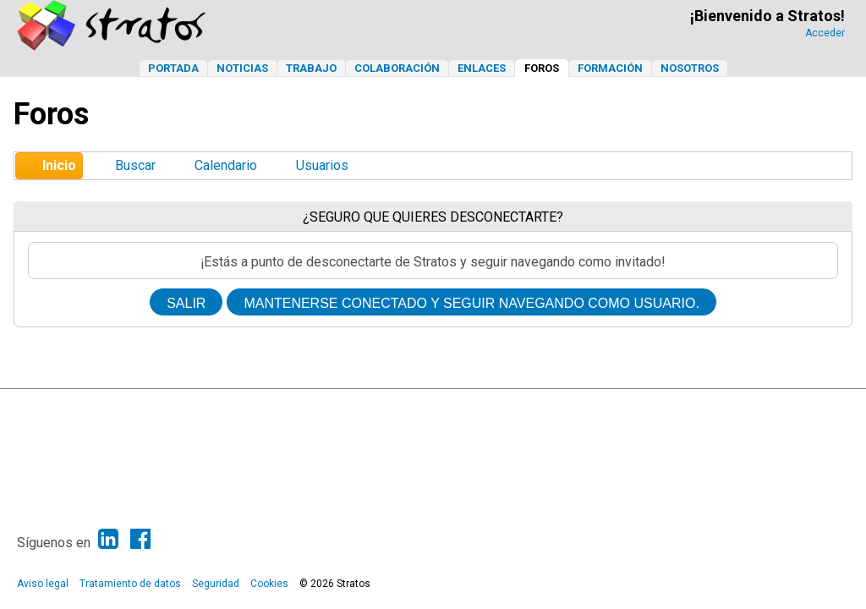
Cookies (269, 584)
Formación (610, 68)
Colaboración (397, 68)
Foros (541, 68)
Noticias (242, 68)
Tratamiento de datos (130, 584)
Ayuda (755, 406)
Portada (173, 68)
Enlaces (482, 68)
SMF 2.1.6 (321, 406)
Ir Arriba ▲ (799, 406)
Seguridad (215, 584)
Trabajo (311, 68)
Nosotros (689, 68)
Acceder (825, 33)
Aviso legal (43, 584)
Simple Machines (448, 406)
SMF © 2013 (379, 406)
